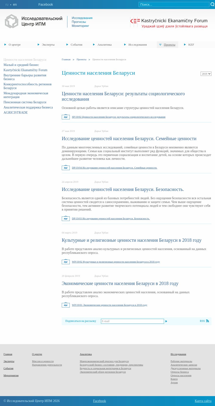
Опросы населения (181, 375)
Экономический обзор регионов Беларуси (103, 371)
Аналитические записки (184, 364)
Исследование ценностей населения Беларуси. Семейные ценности (129, 138)
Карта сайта (203, 401)
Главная (66, 59)
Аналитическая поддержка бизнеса (28, 107)
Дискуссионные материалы (186, 368)
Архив (174, 382)
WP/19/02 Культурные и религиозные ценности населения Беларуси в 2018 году (116, 261)
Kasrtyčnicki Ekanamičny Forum (25, 70)
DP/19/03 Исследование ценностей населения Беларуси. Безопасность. (111, 218)
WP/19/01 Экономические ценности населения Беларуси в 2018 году (109, 304)
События (76, 44)
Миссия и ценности (43, 361)
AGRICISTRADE (16, 112)
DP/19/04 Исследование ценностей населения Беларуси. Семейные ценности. (114, 167)
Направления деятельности (47, 364)
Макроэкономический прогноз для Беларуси (104, 361)
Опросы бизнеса (180, 371)
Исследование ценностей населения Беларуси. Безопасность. (123, 189)
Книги (174, 378)
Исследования (137, 44)
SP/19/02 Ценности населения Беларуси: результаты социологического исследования (118, 116)
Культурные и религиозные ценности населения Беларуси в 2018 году (132, 240)
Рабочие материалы (181, 361)
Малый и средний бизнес (21, 65)
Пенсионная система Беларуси (25, 102)
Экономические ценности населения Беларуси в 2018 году (120, 283)
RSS (202, 321)
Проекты (169, 44)
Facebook (45, 4)
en (15, 4)
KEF (191, 44)
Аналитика (104, 44)
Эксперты (48, 44)
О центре (15, 44)
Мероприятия (11, 375)
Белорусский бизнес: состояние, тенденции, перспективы (111, 364)
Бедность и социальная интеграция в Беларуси (105, 368)
